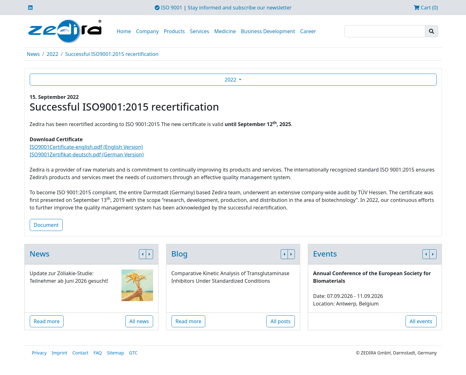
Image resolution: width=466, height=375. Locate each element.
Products (174, 31)
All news (139, 321)
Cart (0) (426, 7)
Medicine (225, 31)
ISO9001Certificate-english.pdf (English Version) (86, 146)
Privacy (39, 353)
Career (308, 31)
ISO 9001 (169, 7)
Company (147, 31)
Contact (80, 353)
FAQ (97, 353)
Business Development (268, 31)
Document (46, 224)
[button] (142, 254)
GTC (133, 353)
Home (124, 31)
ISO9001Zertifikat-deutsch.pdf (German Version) (87, 154)
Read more (47, 321)
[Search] (385, 31)
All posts (280, 321)
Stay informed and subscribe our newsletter (240, 7)
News (33, 54)
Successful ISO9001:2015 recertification (111, 54)
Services (199, 31)
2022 (53, 54)
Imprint (59, 353)
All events (421, 321)
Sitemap (115, 353)
